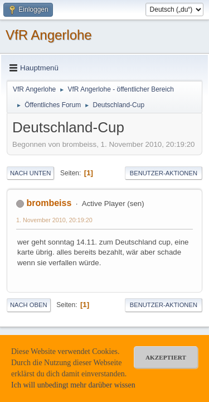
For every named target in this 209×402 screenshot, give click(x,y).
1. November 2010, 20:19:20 (54, 220)
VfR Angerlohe (49, 34)
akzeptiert (165, 357)
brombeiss (48, 203)
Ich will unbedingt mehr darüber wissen (73, 385)
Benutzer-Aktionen (163, 173)
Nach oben (28, 305)
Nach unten (30, 173)
